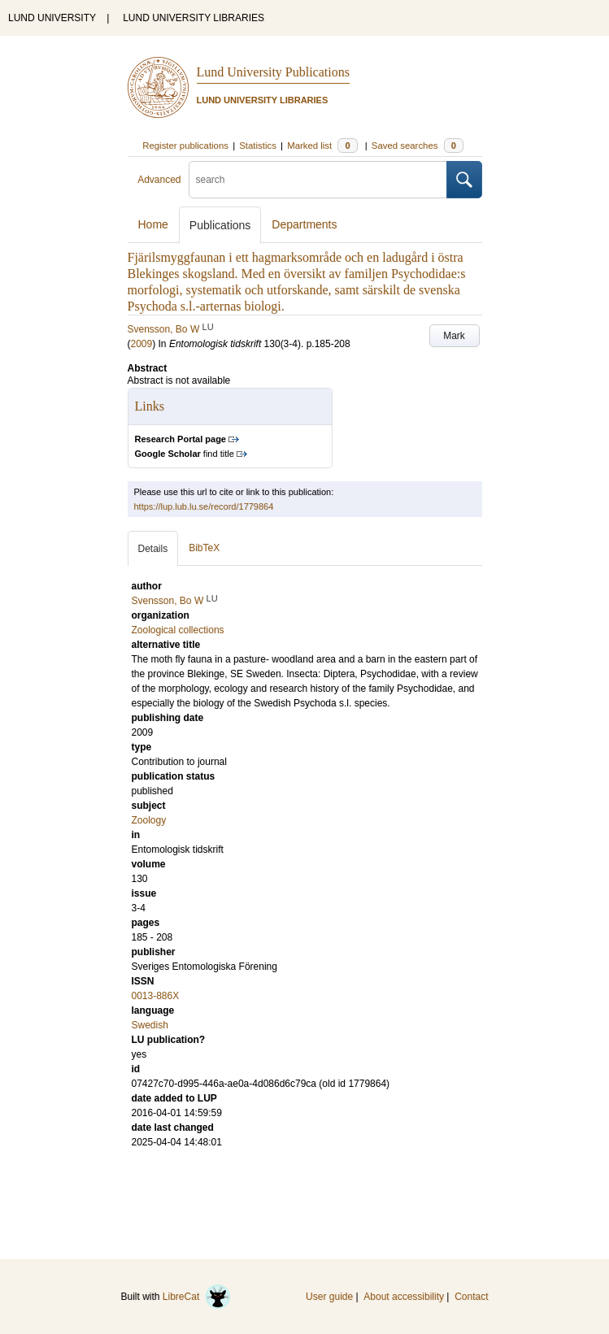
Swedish (150, 1025)
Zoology (149, 820)
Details (153, 548)
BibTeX (204, 548)
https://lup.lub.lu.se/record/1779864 (204, 506)
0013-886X (156, 996)
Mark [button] (454, 335)
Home (153, 224)
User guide (329, 1296)
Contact (471, 1296)
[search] (318, 179)
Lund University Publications (273, 72)
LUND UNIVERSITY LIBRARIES (193, 18)
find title (184, 453)
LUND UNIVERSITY (52, 18)
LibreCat (197, 1297)
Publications (220, 225)
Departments (304, 224)
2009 (142, 344)
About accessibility (403, 1296)
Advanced (159, 179)
